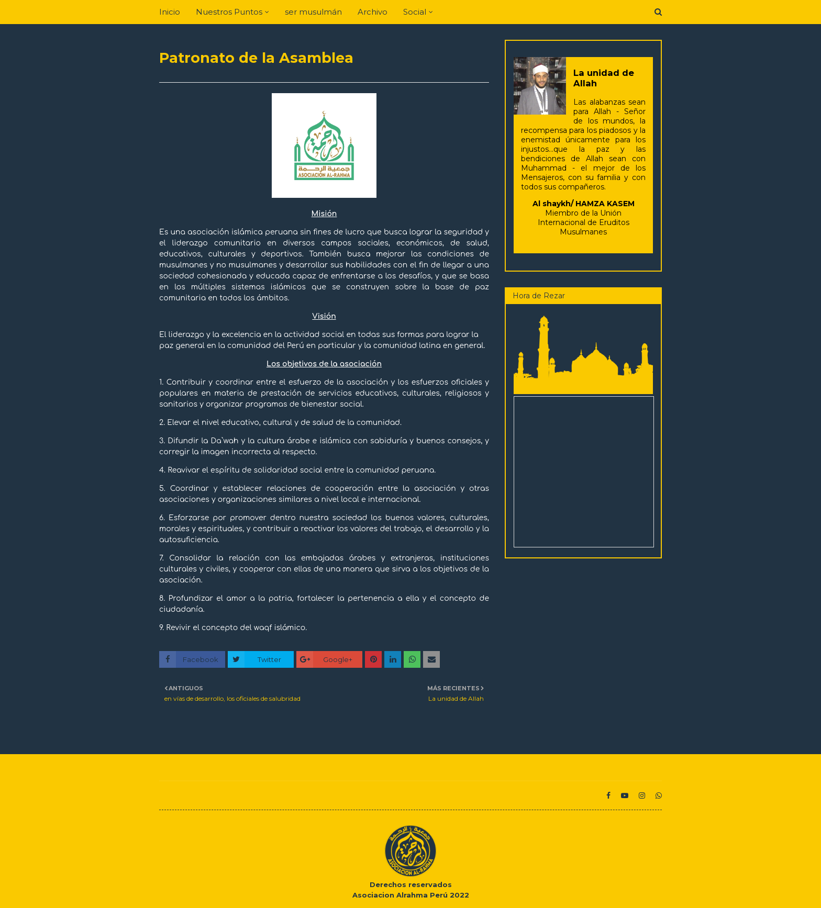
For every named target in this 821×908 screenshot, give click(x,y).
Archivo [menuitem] (372, 12)
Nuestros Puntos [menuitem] (229, 12)
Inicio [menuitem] (169, 12)
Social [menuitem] (414, 12)
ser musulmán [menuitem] (313, 12)
